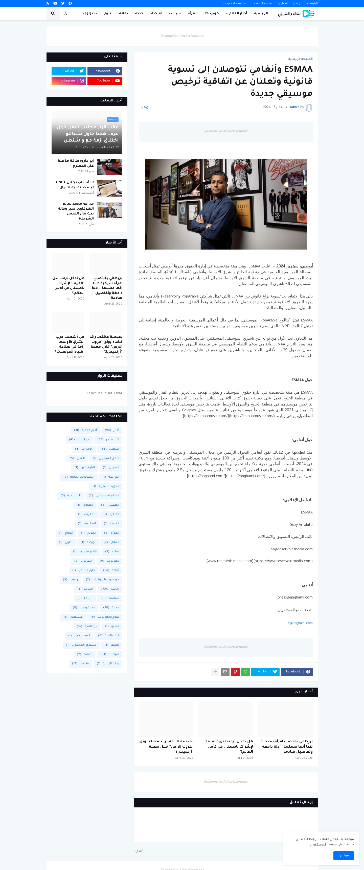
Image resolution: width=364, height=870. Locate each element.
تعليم (112, 552)
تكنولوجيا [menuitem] (89, 13)
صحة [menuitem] (139, 13)
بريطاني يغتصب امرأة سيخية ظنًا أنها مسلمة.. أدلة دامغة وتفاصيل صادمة (287, 747)
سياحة (85, 589)
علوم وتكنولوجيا (105, 617)
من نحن (297, 3)
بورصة (88, 542)
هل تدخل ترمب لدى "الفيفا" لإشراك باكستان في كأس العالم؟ (229, 747)
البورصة (110, 477)
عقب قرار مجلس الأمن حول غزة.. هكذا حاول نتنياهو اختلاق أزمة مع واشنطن (88, 134)
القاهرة (111, 514)
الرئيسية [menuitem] (261, 13)
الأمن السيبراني (106, 458)
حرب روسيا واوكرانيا (102, 580)
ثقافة (111, 570)
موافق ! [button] (343, 855)
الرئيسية (312, 3)
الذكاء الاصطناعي (104, 496)
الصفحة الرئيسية (300, 59)
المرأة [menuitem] (192, 13)
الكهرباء (86, 514)
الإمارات (84, 449)
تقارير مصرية (85, 552)
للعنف (112, 645)
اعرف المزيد (318, 845)
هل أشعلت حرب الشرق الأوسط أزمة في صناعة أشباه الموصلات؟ (69, 344)
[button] (65, 13)
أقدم (139, 851)
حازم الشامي (83, 570)
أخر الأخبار (79, 440)
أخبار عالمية (85, 430)
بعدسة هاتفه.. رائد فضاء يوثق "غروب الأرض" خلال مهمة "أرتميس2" (166, 747)
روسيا (70, 580)
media (80, 664)
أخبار (112, 430)
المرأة (111, 533)
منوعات (109, 654)
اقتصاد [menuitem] (156, 13)
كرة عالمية (108, 636)
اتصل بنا (283, 3)
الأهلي (77, 458)
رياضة (110, 589)
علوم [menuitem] (108, 13)
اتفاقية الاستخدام (261, 3)
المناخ (66, 533)
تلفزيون (83, 561)
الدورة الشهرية (106, 486)
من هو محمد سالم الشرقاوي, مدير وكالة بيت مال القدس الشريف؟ (76, 211)
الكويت (111, 524)
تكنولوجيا (109, 561)
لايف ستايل (79, 636)
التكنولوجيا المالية (78, 477)
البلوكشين (85, 468)
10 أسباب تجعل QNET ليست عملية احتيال (75, 185)
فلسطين (73, 617)
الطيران (85, 505)
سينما (85, 598)
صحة (111, 608)
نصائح (84, 654)
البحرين (111, 468)
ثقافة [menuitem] (123, 13)
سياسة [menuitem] (175, 13)
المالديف (87, 524)
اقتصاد (110, 449)
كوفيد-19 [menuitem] (211, 13)
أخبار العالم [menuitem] (238, 13)
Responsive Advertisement (182, 36)
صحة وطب (84, 608)
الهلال (111, 542)
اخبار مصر (108, 440)
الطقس (110, 505)
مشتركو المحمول (81, 645)
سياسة (110, 598)
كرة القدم (87, 626)
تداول (66, 542)
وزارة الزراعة (108, 664)
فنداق (112, 626)
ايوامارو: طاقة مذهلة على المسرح (76, 163)
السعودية (71, 496)
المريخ (88, 533)
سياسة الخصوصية (234, 3)
